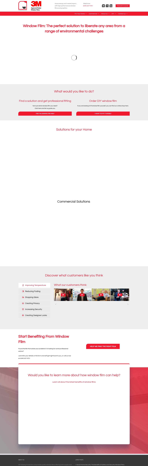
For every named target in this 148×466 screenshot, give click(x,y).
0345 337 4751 (88, 6)
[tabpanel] (92, 295)
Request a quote (122, 6)
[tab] (34, 285)
